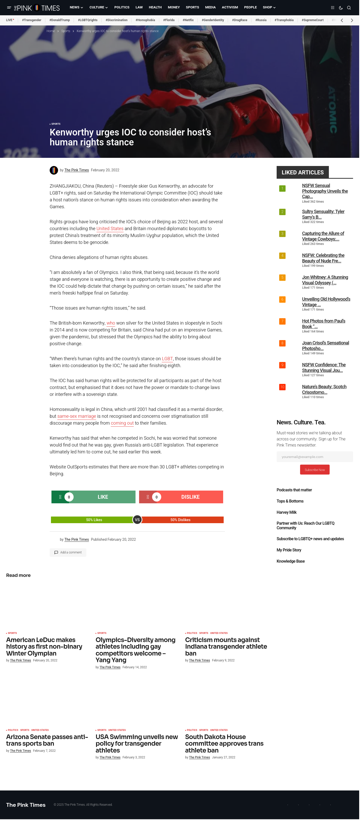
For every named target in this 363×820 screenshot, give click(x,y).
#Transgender (32, 20)
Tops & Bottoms (290, 501)
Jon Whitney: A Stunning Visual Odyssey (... (325, 279)
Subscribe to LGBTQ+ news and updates (310, 539)
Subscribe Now (315, 470)
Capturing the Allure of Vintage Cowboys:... (323, 236)
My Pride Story (289, 550)
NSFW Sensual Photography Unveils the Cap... (325, 191)
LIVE (9, 20)
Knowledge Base (291, 561)
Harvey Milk (287, 512)
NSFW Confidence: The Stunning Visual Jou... (324, 367)
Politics (192, 633)
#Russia (261, 20)
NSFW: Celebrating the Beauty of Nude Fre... (323, 258)
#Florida (169, 20)
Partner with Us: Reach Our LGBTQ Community (305, 525)
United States (110, 228)
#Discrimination (117, 20)
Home (51, 31)
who (110, 323)
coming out (122, 423)
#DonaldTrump (59, 20)
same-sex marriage (76, 416)
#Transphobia (284, 20)
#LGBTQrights (87, 20)
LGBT (167, 358)
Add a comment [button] (71, 552)
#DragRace (239, 20)
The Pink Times (26, 805)
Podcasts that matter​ (294, 490)
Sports (65, 31)
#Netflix (188, 20)
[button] (9, 8)
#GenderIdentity (213, 20)
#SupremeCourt (313, 20)
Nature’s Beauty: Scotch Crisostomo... (324, 389)
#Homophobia (145, 20)
